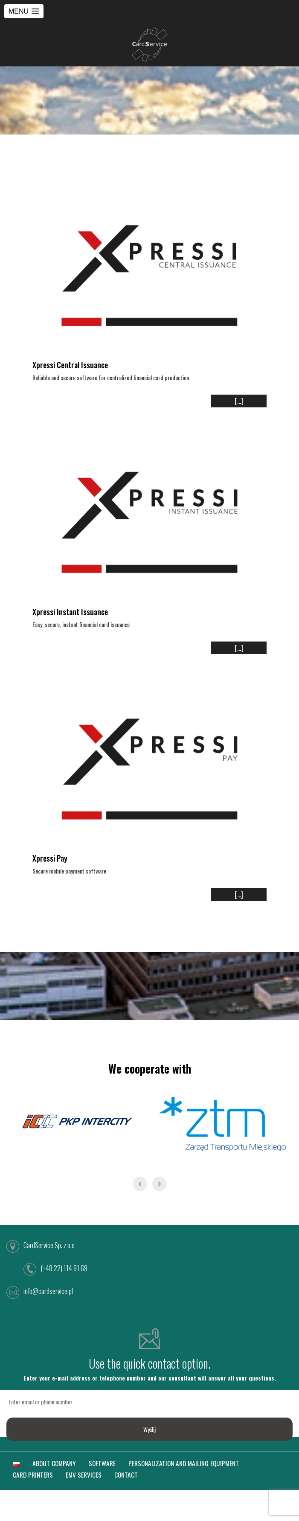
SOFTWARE (102, 1463)
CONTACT (126, 1474)
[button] (24, 11)
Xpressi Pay (49, 858)
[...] (239, 400)
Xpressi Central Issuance (70, 364)
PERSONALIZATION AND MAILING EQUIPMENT (183, 1463)
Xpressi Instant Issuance (70, 611)
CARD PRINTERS (33, 1474)
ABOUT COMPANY (54, 1463)
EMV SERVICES (84, 1474)
